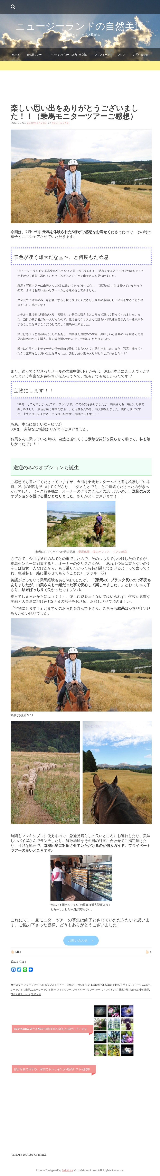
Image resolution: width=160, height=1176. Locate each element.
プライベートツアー (84, 989)
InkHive (67, 1170)
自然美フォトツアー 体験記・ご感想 (63, 984)
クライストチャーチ (131, 984)
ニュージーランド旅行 (43, 989)
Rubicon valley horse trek (105, 984)
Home (15, 54)
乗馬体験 (124, 989)
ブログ (121, 54)
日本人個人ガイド (20, 994)
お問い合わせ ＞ (81, 940)
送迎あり (36, 994)
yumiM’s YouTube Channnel (29, 1154)
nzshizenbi (61, 122)
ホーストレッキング (107, 989)
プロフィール (102, 54)
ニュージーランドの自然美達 (80, 25)
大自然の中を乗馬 (139, 989)
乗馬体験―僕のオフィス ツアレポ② (102, 552)
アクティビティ (32, 984)
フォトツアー (64, 989)
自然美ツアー (34, 54)
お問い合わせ (140, 54)
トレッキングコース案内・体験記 (68, 54)
